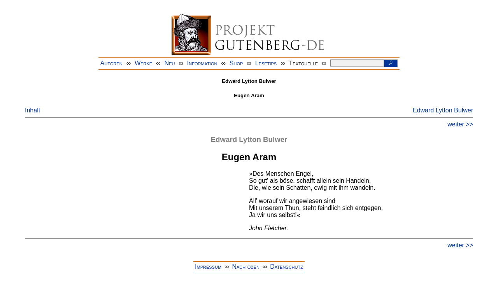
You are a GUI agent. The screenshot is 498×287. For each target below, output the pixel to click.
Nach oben (245, 266)
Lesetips (266, 63)
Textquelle (303, 63)
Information (202, 63)
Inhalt (32, 110)
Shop (236, 63)
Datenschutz (286, 266)
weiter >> (460, 124)
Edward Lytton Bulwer (443, 110)
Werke (143, 63)
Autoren (111, 63)
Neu (170, 63)
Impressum (208, 266)
